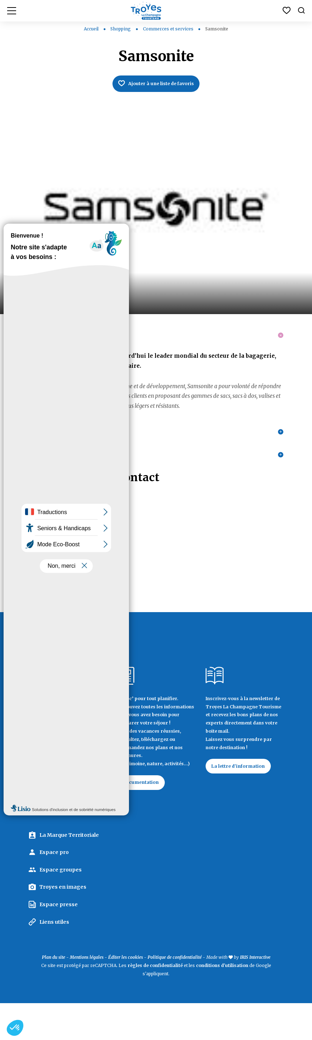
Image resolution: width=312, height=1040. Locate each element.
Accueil (91, 28)
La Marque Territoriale (69, 872)
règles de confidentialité (155, 1002)
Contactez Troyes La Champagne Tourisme (65, 838)
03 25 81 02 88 (47, 581)
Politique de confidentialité (175, 994)
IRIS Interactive (255, 994)
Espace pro (54, 889)
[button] (15, 1027)
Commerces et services (169, 28)
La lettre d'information (242, 801)
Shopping (121, 28)
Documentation (144, 818)
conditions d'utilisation (222, 1002)
